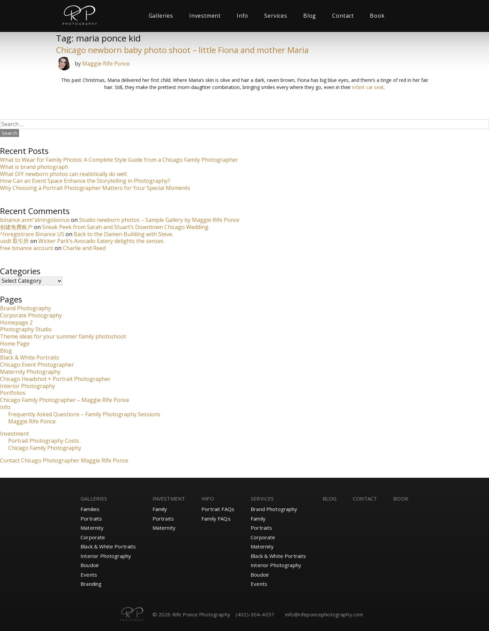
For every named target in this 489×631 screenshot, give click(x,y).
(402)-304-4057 (255, 614)
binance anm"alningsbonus (35, 220)
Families (89, 509)
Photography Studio (26, 329)
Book (377, 15)
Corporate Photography (31, 315)
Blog (309, 15)
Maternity (92, 527)
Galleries (161, 15)
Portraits (91, 518)
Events (88, 574)
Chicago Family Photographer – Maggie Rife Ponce (64, 400)
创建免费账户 (16, 227)
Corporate (92, 537)
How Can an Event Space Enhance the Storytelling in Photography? (85, 181)
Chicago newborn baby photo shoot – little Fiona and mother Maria (182, 49)
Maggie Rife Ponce (106, 63)
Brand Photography (25, 308)
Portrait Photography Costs (43, 440)
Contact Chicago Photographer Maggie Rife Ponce (64, 460)
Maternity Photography (30, 371)
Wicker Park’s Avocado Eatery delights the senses (101, 241)
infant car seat (368, 87)
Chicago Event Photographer (37, 364)
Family (159, 509)
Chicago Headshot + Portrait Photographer (55, 379)
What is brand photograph (34, 167)
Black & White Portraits (29, 357)
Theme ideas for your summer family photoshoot (63, 336)
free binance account (26, 248)
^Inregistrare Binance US (32, 234)
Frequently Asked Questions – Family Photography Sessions (84, 414)
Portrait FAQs (217, 509)
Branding (91, 583)
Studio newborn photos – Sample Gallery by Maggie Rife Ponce (159, 220)
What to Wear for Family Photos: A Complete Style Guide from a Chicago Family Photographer (119, 159)
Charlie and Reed (84, 248)
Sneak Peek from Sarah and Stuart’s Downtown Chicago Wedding (125, 227)
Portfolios (12, 393)
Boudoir (89, 565)
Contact (343, 15)
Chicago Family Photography (44, 448)
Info (242, 15)
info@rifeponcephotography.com (324, 614)
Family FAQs (216, 518)
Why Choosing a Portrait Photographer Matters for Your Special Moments (95, 188)
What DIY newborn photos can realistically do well (63, 174)
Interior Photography (27, 386)
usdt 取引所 (14, 241)
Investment (205, 15)
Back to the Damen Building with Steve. (123, 234)
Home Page (15, 343)
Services (275, 15)
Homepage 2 (16, 322)
